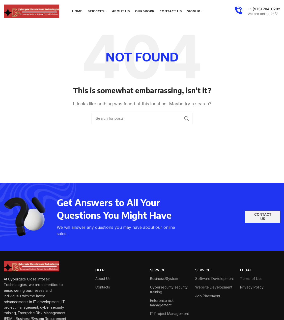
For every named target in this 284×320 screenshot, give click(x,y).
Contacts (102, 287)
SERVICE (157, 270)
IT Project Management (169, 313)
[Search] (142, 118)
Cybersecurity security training (169, 289)
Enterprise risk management (162, 302)
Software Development (214, 278)
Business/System (164, 278)
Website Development (213, 287)
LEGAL (246, 270)
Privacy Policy (252, 287)
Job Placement (207, 296)
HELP (99, 270)
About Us (102, 278)
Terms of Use (251, 278)
